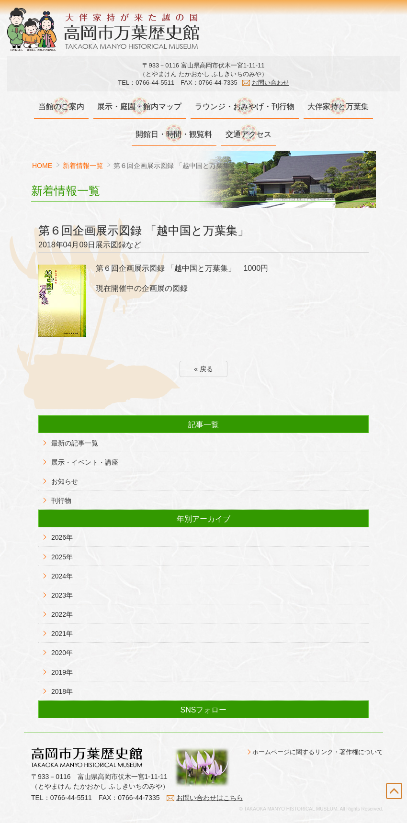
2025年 (62, 557)
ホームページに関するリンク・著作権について (317, 762)
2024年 (62, 576)
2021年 (62, 634)
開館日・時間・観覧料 (173, 134)
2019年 (62, 672)
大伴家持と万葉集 (340, 107)
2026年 (62, 538)
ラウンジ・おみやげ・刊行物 (245, 107)
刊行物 (61, 501)
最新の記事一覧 (74, 443)
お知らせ (64, 482)
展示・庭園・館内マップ (139, 107)
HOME (42, 166)
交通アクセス (249, 134)
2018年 (62, 692)
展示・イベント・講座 (84, 463)
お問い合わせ (270, 82)
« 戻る (203, 369)
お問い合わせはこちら (209, 808)
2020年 (62, 653)
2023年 (62, 596)
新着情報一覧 (83, 166)
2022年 (62, 615)
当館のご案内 (59, 107)
